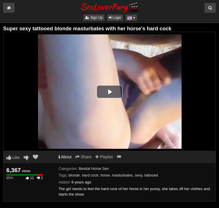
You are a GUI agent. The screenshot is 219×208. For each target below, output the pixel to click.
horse (105, 175)
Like (13, 157)
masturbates (122, 175)
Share (83, 157)
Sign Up (94, 18)
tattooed (151, 175)
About (65, 157)
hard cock (90, 175)
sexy (138, 175)
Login (115, 18)
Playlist (104, 157)
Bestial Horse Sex (94, 168)
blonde (74, 175)
